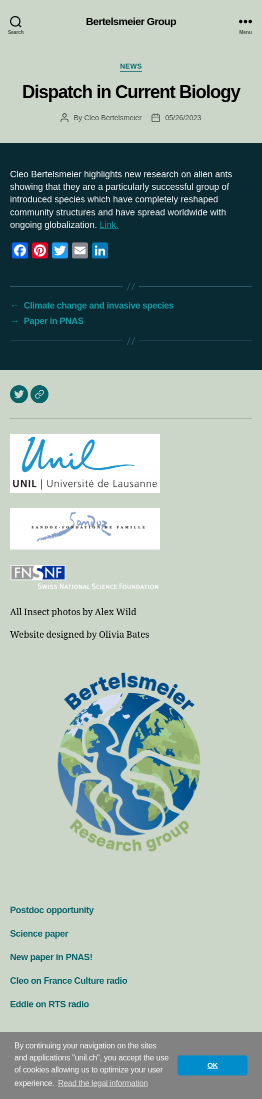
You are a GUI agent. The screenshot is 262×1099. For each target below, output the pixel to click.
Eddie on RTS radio (49, 1004)
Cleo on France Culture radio (68, 981)
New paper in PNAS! (51, 957)
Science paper (39, 934)
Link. (109, 225)
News (131, 66)
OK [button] (213, 1065)
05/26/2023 (183, 117)
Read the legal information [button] (103, 1083)
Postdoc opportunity (52, 910)
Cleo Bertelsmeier (113, 117)
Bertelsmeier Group (131, 21)
